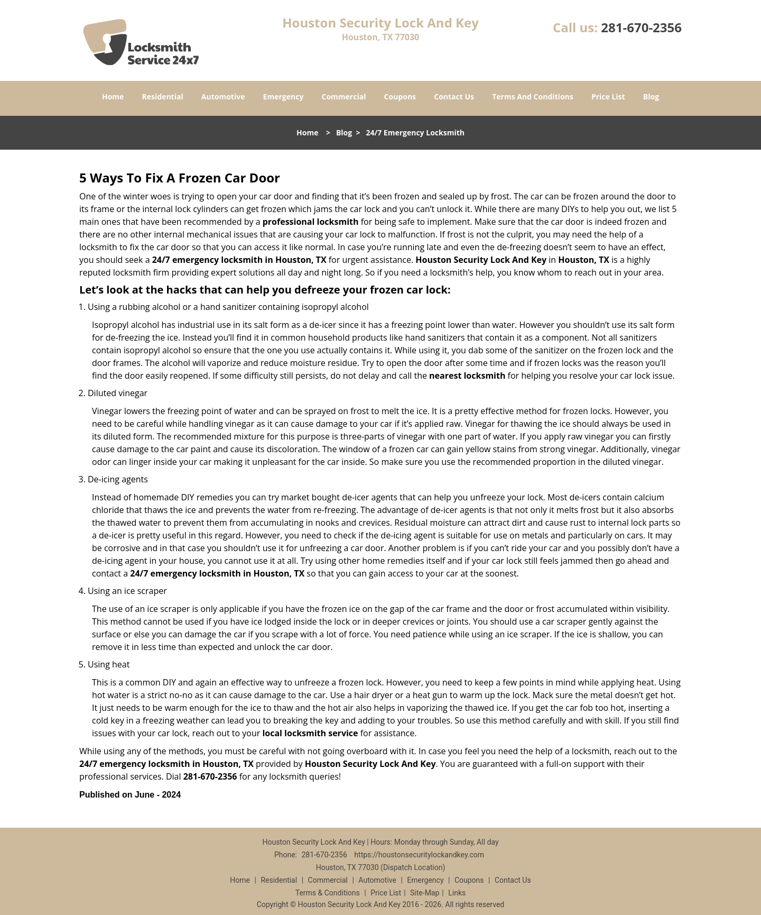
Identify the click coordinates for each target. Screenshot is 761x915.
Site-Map (424, 893)
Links (457, 893)
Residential (162, 97)
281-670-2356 (641, 27)
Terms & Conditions (327, 893)
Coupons (400, 97)
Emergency (283, 97)
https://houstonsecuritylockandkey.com (419, 854)
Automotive (223, 97)
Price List (608, 97)
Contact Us (454, 97)
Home (113, 97)
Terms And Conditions (532, 97)
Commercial (344, 97)
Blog (651, 97)
